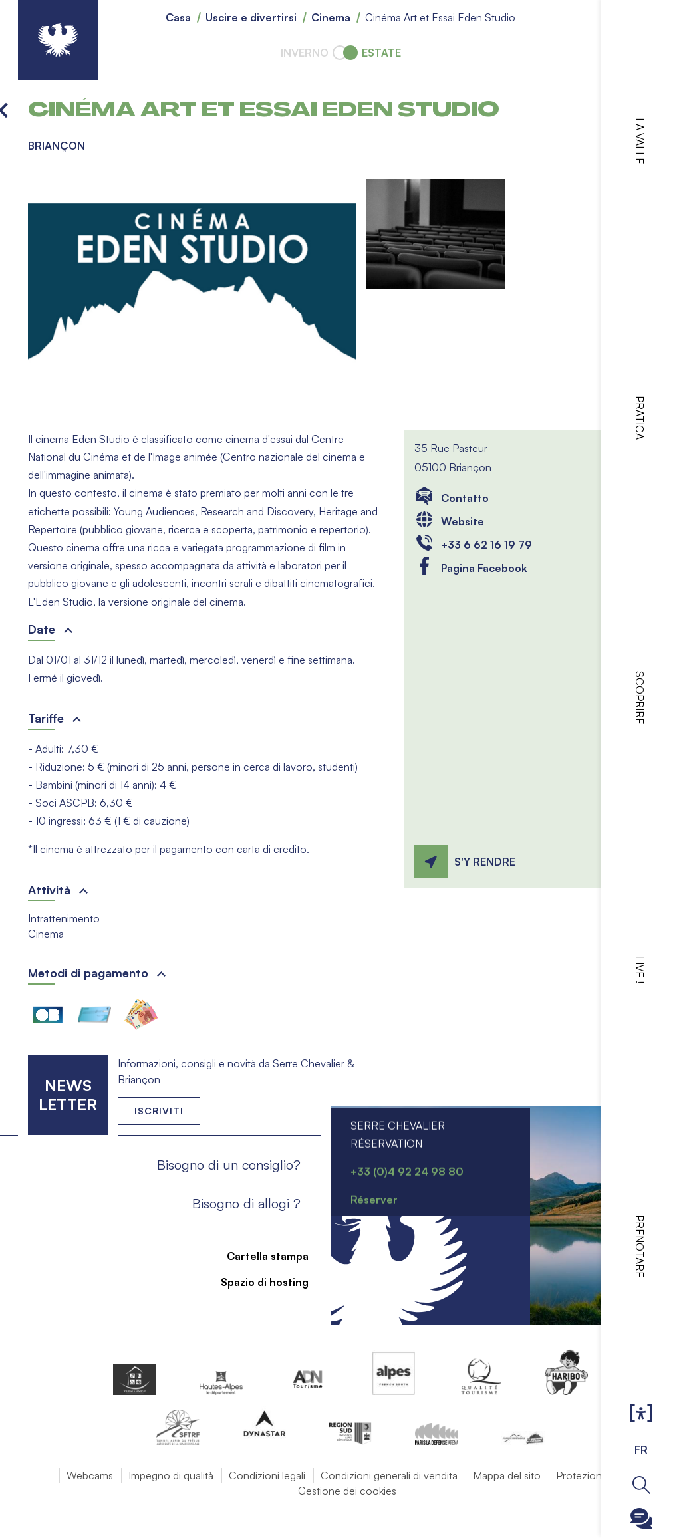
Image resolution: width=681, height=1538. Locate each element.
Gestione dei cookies (347, 1490)
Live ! (639, 969)
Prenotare (639, 1246)
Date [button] (41, 629)
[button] (192, 294)
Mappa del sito (507, 1475)
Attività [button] (49, 889)
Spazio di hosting (257, 1282)
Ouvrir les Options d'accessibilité (641, 1413)
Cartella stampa (260, 1256)
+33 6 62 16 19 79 (486, 544)
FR (641, 1449)
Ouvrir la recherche (641, 1485)
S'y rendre (484, 861)
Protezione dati (591, 1475)
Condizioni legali (267, 1475)
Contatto (465, 498)
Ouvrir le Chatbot (641, 1518)
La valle (639, 141)
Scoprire (639, 698)
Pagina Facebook (484, 568)
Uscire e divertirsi (251, 17)
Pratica (639, 418)
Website (462, 521)
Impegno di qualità (170, 1475)
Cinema (330, 17)
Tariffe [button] (46, 718)
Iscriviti (159, 1110)
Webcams (90, 1475)
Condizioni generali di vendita (389, 1475)
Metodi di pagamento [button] (88, 972)
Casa (178, 17)
